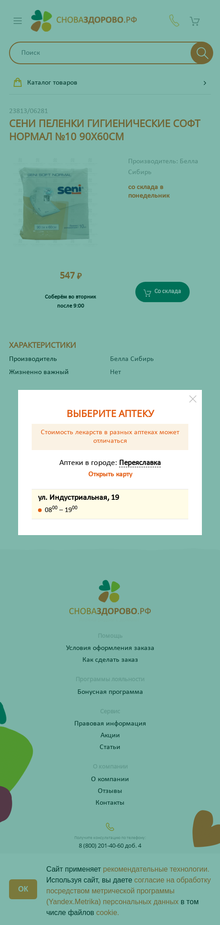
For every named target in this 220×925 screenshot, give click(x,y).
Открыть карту (110, 474)
